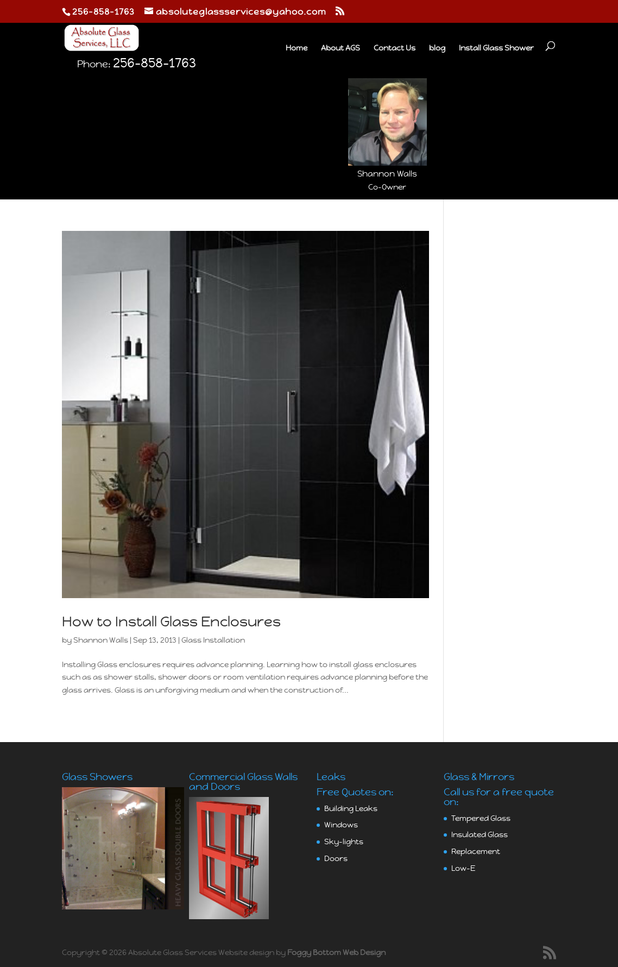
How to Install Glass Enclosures (171, 621)
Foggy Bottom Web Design (336, 952)
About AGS (340, 48)
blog (437, 48)
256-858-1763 (154, 104)
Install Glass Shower (496, 48)
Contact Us (394, 48)
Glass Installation (213, 640)
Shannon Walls (100, 640)
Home (296, 48)
